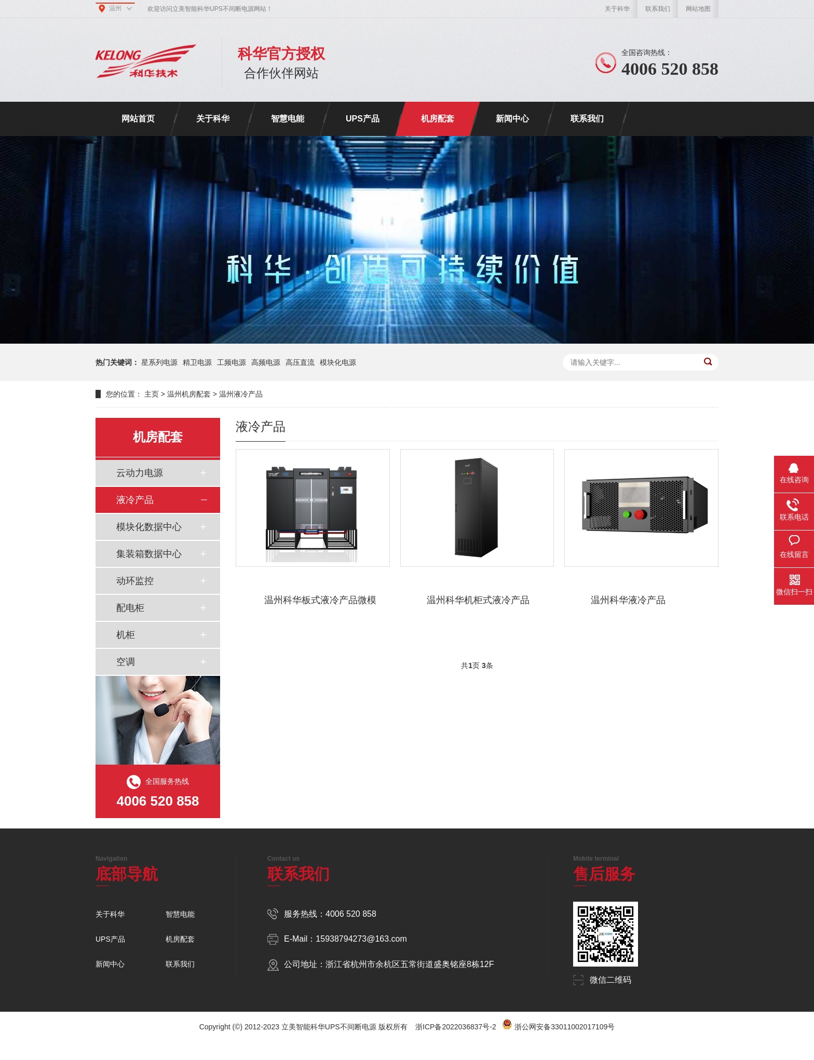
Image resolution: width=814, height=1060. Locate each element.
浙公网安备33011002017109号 (564, 1027)
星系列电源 (159, 362)
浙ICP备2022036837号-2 (455, 1027)
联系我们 (657, 8)
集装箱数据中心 (149, 554)
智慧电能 (287, 118)
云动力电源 (139, 473)
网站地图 (698, 8)
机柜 (125, 635)
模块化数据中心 (149, 527)
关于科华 (617, 8)
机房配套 (437, 118)
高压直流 (300, 362)
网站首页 (138, 118)
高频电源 (265, 362)
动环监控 (135, 581)
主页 (151, 394)
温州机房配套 (189, 394)
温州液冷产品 (241, 394)
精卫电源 (197, 362)
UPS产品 (362, 118)
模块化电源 (338, 362)
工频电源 (231, 362)
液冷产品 (135, 500)
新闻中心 (512, 118)
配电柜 (130, 608)
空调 (125, 662)
